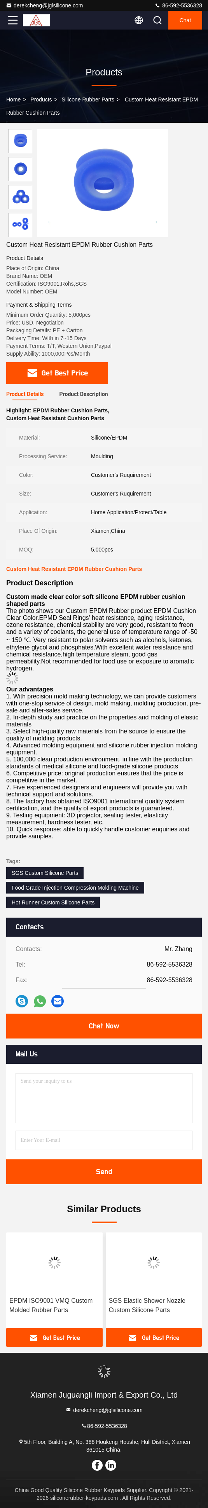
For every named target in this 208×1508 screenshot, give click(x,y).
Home (13, 99)
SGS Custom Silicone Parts (45, 873)
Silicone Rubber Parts (88, 99)
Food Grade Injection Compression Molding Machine (75, 888)
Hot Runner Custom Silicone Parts (53, 902)
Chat (185, 20)
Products (41, 99)
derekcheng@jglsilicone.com (44, 5)
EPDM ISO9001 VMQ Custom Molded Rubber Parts (51, 1305)
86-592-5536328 (178, 5)
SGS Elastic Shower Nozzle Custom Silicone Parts (147, 1305)
